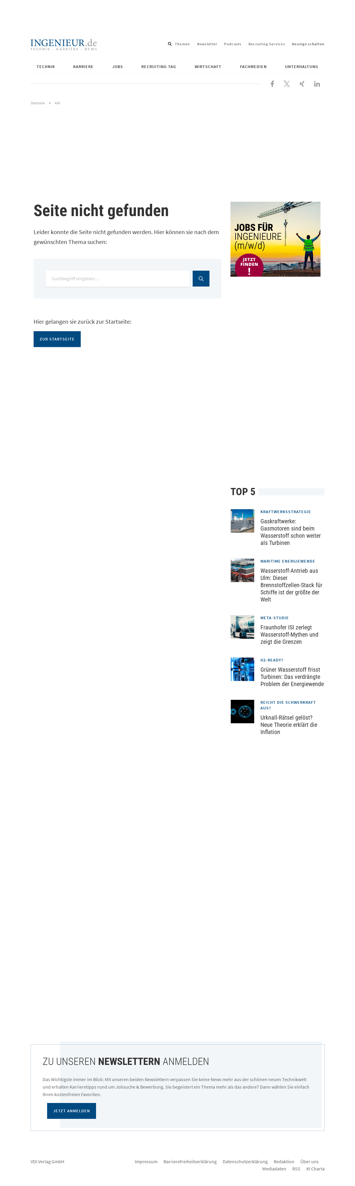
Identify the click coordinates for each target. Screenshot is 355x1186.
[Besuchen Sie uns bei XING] (301, 83)
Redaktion (284, 1161)
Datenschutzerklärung (245, 1161)
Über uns (309, 1161)
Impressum (146, 1161)
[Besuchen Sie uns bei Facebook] (272, 83)
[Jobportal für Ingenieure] (277, 239)
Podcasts (232, 44)
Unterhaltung (301, 66)
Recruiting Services (266, 44)
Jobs (117, 66)
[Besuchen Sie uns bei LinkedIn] (317, 83)
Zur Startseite (57, 339)
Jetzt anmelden (71, 1110)
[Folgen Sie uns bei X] (287, 83)
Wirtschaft (208, 66)
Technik (46, 66)
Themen (182, 44)
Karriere (83, 66)
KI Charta (315, 1169)
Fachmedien (253, 66)
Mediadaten (274, 1169)
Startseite (38, 103)
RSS (296, 1169)
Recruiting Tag (158, 66)
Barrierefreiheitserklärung (190, 1161)
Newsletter (207, 44)
